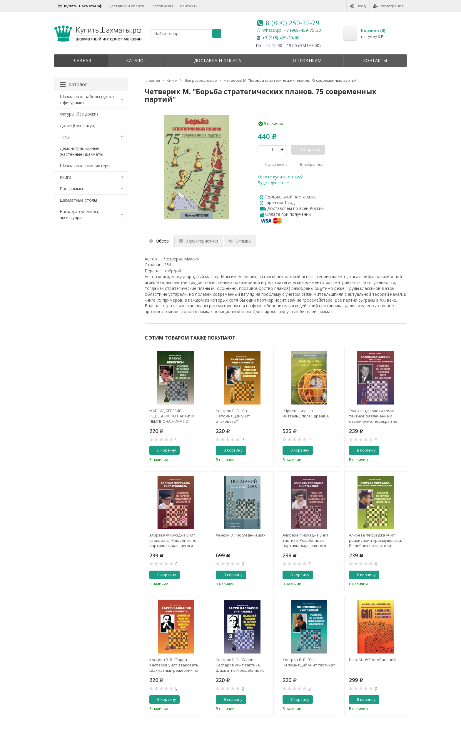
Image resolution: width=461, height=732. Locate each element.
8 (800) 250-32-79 (293, 22)
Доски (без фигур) (78, 125)
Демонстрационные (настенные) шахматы (81, 151)
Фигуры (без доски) (79, 114)
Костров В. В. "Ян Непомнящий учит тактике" (309, 662)
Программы (71, 188)
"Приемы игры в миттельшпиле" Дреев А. (306, 413)
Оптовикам (162, 6)
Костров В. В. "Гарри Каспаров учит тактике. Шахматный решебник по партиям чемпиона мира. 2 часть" (241, 665)
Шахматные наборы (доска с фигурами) (87, 99)
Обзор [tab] (159, 241)
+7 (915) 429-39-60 (280, 38)
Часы (65, 137)
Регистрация (388, 6)
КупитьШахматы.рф (80, 6)
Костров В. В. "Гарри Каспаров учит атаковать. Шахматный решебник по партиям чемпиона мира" (174, 665)
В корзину (163, 450)
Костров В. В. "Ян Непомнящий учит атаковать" (233, 416)
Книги (65, 177)
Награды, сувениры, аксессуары (79, 214)
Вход (358, 6)
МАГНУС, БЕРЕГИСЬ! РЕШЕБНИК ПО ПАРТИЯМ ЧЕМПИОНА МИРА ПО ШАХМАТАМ (172, 416)
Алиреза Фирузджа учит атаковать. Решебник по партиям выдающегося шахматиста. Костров (172, 540)
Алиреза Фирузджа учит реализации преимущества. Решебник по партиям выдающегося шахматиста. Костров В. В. (375, 540)
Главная (81, 60)
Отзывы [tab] (239, 241)
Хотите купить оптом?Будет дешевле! (280, 179)
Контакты (189, 6)
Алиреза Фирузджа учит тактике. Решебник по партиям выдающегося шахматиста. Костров (305, 540)
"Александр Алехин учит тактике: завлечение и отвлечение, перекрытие (373, 416)
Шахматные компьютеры (85, 165)
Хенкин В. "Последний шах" (241, 535)
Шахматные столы (78, 200)
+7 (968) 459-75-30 (302, 30)
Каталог (136, 60)
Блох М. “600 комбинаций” (373, 659)
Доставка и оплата (126, 6)
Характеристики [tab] (198, 241)
